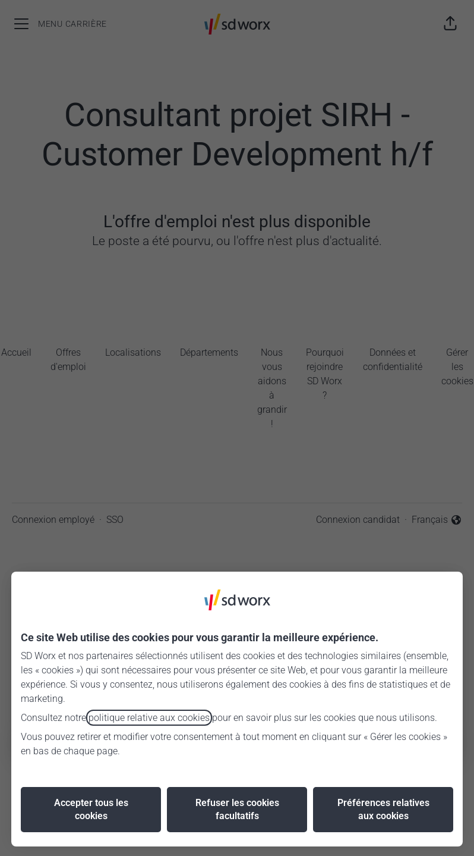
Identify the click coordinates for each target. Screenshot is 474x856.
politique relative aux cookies (149, 717)
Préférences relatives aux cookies (383, 809)
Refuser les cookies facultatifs (237, 809)
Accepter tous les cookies (91, 809)
